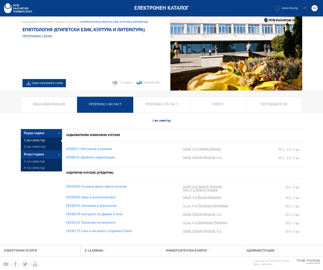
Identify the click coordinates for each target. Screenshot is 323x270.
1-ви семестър (34, 140)
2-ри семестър (34, 147)
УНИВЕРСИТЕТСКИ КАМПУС (186, 251)
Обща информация (49, 104)
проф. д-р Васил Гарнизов (202, 197)
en (305, 8)
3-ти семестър (34, 162)
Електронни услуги (20, 251)
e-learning (94, 251)
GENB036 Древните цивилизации (90, 157)
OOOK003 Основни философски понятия (96, 187)
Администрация (260, 251)
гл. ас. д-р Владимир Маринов (205, 223)
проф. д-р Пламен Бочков (202, 149)
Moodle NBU (152, 83)
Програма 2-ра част (161, 104)
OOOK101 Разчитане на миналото (91, 223)
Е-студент (126, 83)
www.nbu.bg (286, 8)
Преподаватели (274, 104)
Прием (217, 104)
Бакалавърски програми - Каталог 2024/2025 (50, 22)
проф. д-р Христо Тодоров (202, 187)
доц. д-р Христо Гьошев (200, 190)
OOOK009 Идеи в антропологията (91, 197)
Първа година (34, 133)
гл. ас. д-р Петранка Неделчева (205, 206)
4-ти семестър (34, 168)
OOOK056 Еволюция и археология (91, 206)
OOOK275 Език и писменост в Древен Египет (99, 231)
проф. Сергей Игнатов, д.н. (202, 157)
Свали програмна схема (47, 83)
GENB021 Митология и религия (89, 149)
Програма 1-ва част (105, 104)
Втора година (34, 154)
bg (314, 8)
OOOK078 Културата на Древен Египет (94, 214)
